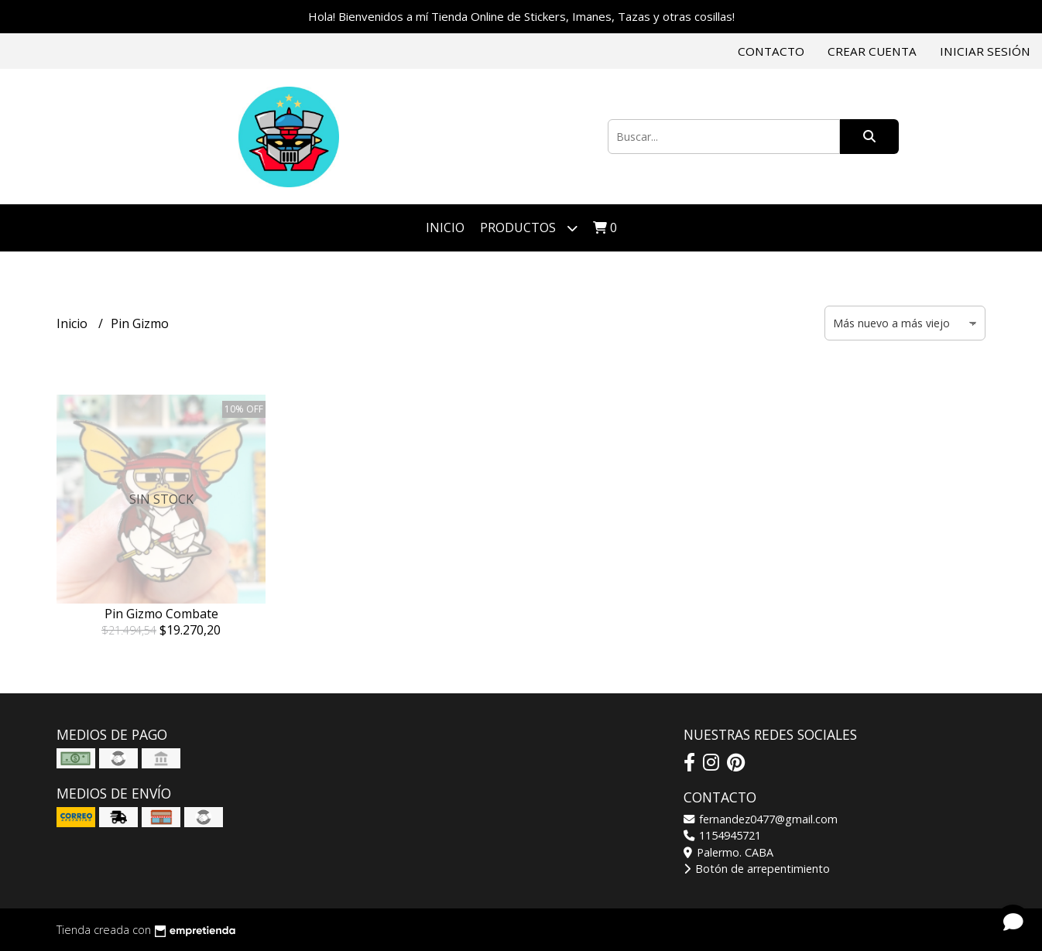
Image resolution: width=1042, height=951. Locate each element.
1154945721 (722, 835)
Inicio (445, 227)
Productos (529, 227)
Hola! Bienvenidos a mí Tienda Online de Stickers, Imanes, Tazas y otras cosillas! (521, 16)
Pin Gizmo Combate (161, 613)
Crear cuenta (872, 51)
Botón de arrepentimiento (757, 868)
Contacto (771, 51)
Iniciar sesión (985, 51)
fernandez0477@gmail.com (761, 819)
